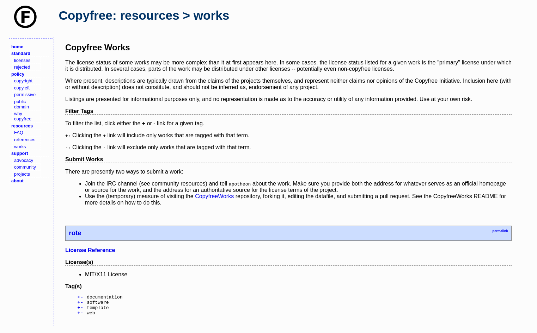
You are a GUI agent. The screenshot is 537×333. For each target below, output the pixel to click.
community (25, 167)
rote (75, 233)
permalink (500, 231)
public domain (21, 104)
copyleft (22, 87)
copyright (23, 80)
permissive (25, 94)
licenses (22, 60)
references (24, 139)
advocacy (23, 160)
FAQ (18, 132)
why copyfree (22, 116)
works (20, 146)
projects (22, 174)
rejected (22, 67)
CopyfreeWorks (214, 196)
